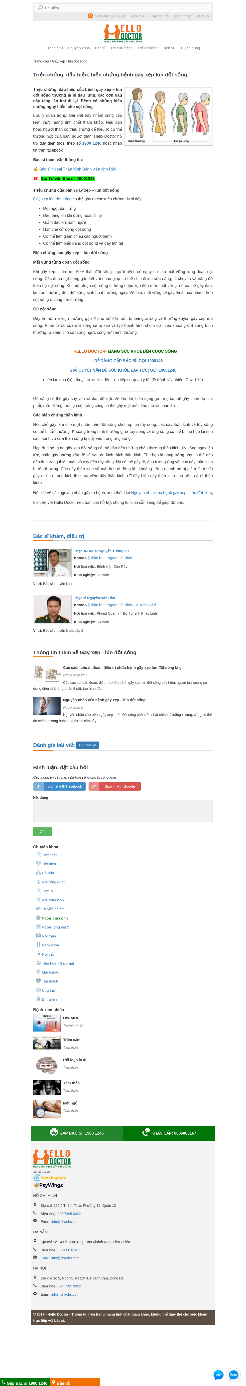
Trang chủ (54, 48)
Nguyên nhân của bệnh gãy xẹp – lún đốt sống (172, 492)
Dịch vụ (168, 48)
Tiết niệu (46, 863)
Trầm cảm (71, 1040)
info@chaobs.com (65, 1222)
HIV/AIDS (71, 1018)
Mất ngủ (70, 1103)
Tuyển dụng (190, 48)
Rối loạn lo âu (75, 1060)
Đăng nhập (182, 16)
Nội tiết (45, 954)
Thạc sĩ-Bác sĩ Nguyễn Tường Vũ (101, 551)
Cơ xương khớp (146, 605)
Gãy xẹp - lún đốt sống (69, 61)
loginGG (114, 786)
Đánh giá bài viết (54, 745)
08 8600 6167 (68, 1250)
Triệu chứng (147, 48)
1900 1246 (91, 143)
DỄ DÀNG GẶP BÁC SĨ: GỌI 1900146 (128, 361)
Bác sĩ (100, 48)
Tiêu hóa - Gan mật (55, 963)
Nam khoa (47, 944)
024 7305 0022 (69, 1286)
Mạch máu (47, 972)
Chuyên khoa (79, 48)
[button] (218, 1376)
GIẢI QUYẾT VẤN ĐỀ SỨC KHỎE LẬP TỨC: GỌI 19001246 (123, 370)
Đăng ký (202, 16)
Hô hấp (45, 872)
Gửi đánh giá (87, 745)
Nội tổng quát (50, 881)
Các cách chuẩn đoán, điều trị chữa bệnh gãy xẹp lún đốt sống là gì (123, 667)
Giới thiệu (138, 16)
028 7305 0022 (69, 1214)
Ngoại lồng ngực (52, 926)
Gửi (42, 832)
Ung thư (45, 990)
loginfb (59, 786)
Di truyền (46, 999)
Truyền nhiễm (50, 908)
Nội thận (46, 935)
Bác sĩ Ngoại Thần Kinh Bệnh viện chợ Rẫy (77, 169)
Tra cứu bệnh (121, 48)
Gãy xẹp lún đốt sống (52, 199)
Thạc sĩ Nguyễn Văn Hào (94, 598)
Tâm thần (47, 854)
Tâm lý (44, 890)
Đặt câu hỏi (160, 16)
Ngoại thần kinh (120, 558)
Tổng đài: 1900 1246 (107, 15)
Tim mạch (47, 980)
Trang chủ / (42, 61)
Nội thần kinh (95, 558)
